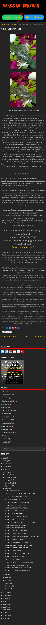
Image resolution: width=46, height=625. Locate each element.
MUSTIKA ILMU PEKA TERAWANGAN (18, 542)
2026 (5, 458)
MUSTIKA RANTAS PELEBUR (15, 528)
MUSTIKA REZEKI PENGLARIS (15, 533)
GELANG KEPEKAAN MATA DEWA (16, 496)
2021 (5, 472)
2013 (5, 613)
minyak (4, 407)
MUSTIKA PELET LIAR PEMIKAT (16, 519)
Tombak (5, 442)
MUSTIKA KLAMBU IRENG (14, 514)
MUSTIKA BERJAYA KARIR (11, 29)
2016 (5, 604)
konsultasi (6, 404)
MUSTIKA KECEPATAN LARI (14, 556)
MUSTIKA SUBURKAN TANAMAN (16, 525)
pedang (5, 414)
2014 (5, 610)
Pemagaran (13, 24)
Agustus (8, 486)
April (7, 580)
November (9, 477)
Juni (6, 574)
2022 (5, 469)
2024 (5, 464)
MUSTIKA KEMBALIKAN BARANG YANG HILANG (22, 536)
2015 (5, 607)
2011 (5, 618)
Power (20, 24)
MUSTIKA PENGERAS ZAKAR (15, 505)
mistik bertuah (7, 410)
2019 (5, 595)
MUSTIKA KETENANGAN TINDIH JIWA (18, 545)
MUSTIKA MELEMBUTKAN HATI (16, 548)
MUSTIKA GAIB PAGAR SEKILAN (16, 531)
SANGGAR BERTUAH (23, 247)
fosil (3, 391)
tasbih (4, 439)
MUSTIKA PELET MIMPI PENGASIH (17, 571)
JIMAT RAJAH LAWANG (13, 559)
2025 (5, 461)
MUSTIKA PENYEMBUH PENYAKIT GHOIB (20, 522)
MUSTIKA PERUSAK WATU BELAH (17, 508)
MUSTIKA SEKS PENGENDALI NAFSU (18, 502)
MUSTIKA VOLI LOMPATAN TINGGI (17, 516)
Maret (7, 583)
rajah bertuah (7, 432)
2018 (5, 598)
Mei (6, 577)
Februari (8, 586)
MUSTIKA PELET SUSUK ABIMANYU (18, 568)
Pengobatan (6, 426)
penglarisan (6, 423)
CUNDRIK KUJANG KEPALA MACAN (17, 565)
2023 (5, 466)
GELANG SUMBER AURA (13, 499)
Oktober (8, 480)
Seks (4, 436)
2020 (5, 593)
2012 (5, 615)
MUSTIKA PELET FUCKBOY (14, 511)
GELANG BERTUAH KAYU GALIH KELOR (19, 562)
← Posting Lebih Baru (8, 336)
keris (4, 398)
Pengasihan (6, 420)
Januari (8, 589)
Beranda (5, 24)
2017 (5, 601)
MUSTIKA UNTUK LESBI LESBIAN (17, 553)
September (9, 483)
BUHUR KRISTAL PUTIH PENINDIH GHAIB (20, 494)
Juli (6, 489)
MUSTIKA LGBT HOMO (13, 551)
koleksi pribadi (7, 401)
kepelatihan (6, 395)
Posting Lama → (39, 336)
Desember (9, 474)
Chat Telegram (34, 17)
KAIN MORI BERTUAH (12, 491)
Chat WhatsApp (12, 17)
